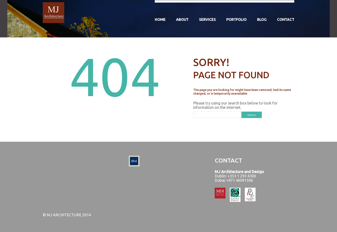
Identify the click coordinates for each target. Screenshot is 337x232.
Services (207, 19)
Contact (285, 19)
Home (160, 19)
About (182, 19)
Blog (262, 19)
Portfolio (236, 19)
